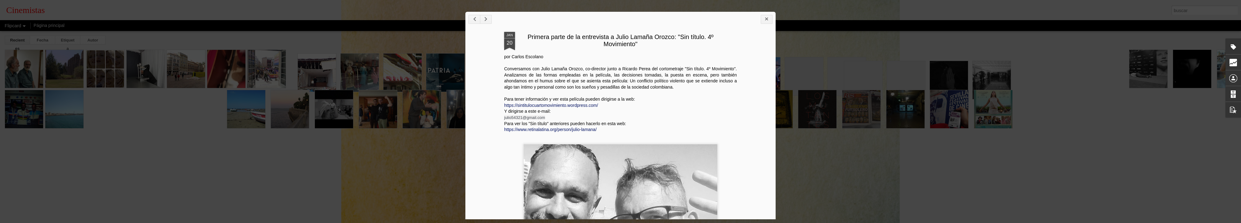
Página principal (49, 25)
